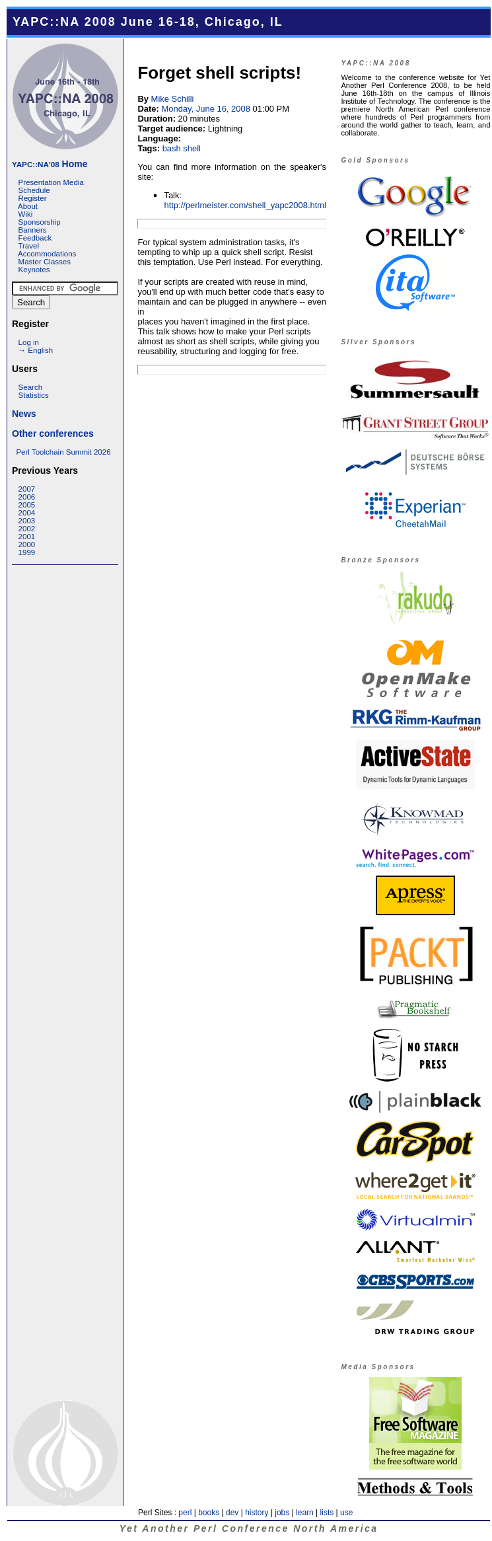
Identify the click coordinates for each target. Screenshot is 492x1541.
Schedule (34, 190)
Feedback (35, 238)
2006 (27, 497)
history (256, 1512)
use (346, 1512)
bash (171, 148)
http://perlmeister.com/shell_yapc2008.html (245, 205)
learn (305, 1512)
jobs (282, 1512)
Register (32, 198)
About (28, 206)
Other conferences (53, 433)
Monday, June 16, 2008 (205, 109)
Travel (28, 246)
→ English (35, 350)
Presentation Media (51, 182)
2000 (27, 544)
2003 (27, 521)
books (208, 1512)
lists (327, 1512)
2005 (27, 505)
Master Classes (44, 262)
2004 (27, 513)
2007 (27, 489)
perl (185, 1512)
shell (192, 148)
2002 (27, 529)
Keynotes (34, 270)
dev (232, 1512)
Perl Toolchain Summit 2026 (63, 452)
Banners (32, 230)
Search (30, 387)
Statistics (33, 395)
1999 (27, 552)
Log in (28, 342)
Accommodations (47, 254)
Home (49, 164)
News (24, 413)
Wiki (25, 214)
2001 (27, 537)
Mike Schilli (172, 99)
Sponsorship (39, 222)
